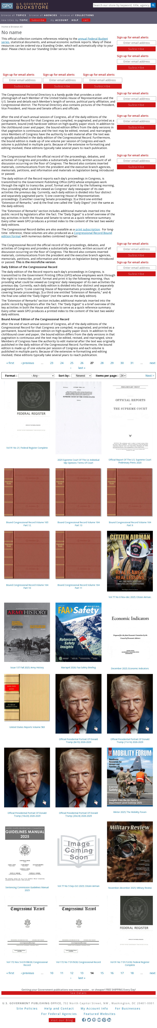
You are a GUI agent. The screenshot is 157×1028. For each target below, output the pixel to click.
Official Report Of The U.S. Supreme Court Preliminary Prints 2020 (130, 461)
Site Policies (27, 1008)
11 (61, 973)
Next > (150, 375)
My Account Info (94, 1008)
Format (10, 375)
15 (101, 973)
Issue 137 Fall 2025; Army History (27, 667)
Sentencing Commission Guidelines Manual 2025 (27, 889)
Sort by (64, 375)
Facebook (84, 1020)
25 (71, 363)
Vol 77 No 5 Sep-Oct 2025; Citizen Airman (78, 886)
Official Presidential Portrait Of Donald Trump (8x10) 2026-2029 (78, 740)
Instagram (94, 1020)
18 (132, 973)
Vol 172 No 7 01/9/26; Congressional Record (78, 962)
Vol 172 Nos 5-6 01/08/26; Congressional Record (27, 963)
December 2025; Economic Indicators (130, 668)
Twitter (89, 1020)
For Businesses (128, 1008)
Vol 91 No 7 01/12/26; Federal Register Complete (129, 963)
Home (4, 26)
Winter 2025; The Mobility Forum (129, 812)
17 (122, 973)
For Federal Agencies (59, 1014)
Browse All (13, 15)
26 (81, 363)
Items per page (106, 375)
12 (71, 973)
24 (61, 363)
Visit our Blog (62, 1020)
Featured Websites (100, 1014)
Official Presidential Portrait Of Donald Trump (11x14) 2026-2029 (130, 740)
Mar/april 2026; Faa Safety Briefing (78, 667)
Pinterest (104, 1020)
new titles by (25, 20)
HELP (75, 20)
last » (81, 368)
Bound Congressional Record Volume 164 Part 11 (78, 586)
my (60, 20)
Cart (86, 20)
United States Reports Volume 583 (27, 727)
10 (51, 973)
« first (10, 363)
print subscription (87, 229)
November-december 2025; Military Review (130, 887)
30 (122, 363)
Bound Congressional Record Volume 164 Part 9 (130, 524)
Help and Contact (59, 1008)
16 (111, 973)
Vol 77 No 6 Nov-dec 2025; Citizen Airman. (130, 597)
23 (51, 363)
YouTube (99, 1020)
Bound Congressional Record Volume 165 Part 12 (27, 524)
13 (81, 973)
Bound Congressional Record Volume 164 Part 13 (78, 524)
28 (101, 363)
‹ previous (27, 363)
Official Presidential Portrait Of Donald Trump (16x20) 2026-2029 (27, 814)
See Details (78, 993)
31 (132, 363)
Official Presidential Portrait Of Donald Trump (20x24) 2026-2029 (78, 814)
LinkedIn (109, 1020)
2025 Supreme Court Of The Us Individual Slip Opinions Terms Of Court (78, 461)
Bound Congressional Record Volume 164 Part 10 (27, 586)
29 (111, 363)
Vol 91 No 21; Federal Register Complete (27, 447)
